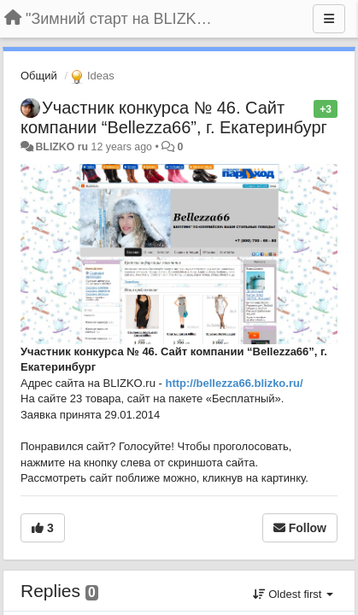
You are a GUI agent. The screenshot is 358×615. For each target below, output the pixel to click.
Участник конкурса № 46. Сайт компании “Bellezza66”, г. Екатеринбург (174, 117)
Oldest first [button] (293, 594)
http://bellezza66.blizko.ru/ (233, 383)
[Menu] (329, 18)
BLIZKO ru (63, 147)
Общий (39, 75)
